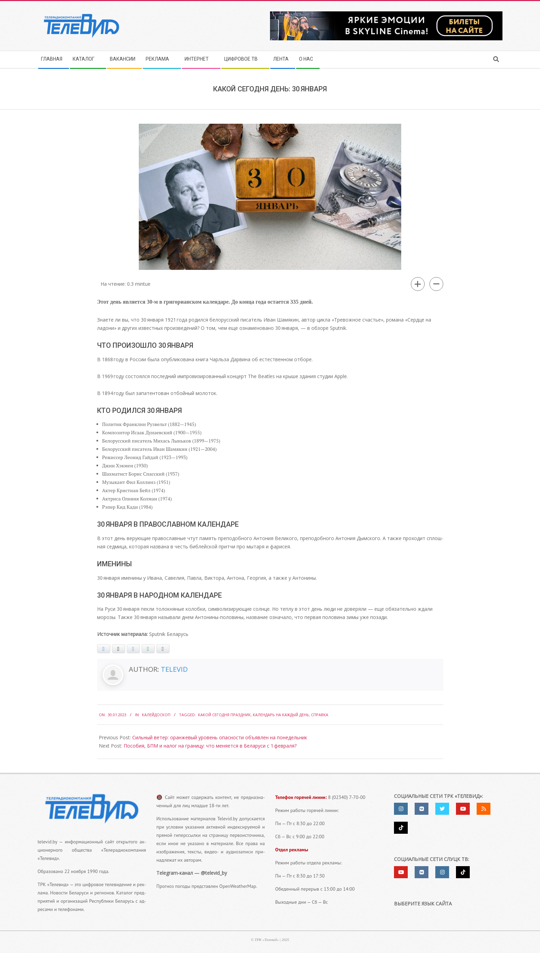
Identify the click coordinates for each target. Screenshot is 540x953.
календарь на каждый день (281, 714)
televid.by (47, 842)
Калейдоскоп (156, 714)
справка (319, 714)
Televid (174, 669)
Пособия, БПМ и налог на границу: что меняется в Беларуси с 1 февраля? (210, 745)
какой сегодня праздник (224, 714)
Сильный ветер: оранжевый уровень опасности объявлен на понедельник (219, 737)
